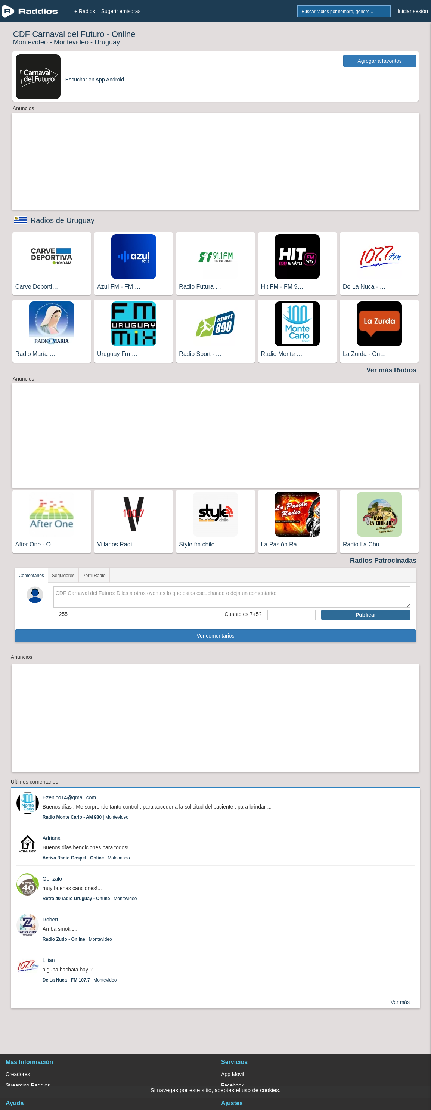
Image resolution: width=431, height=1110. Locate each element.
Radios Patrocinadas (383, 560)
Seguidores (63, 575)
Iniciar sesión (412, 11)
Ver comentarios (215, 636)
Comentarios (31, 575)
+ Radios (84, 11)
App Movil (232, 1074)
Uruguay (107, 42)
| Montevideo (85, 817)
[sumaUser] (291, 615)
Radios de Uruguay (62, 220)
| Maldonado (86, 858)
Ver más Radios (391, 370)
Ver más (400, 1002)
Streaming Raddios (28, 1085)
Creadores (18, 1074)
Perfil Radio (94, 575)
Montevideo (30, 42)
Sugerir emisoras (121, 11)
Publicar (366, 615)
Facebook (232, 1085)
